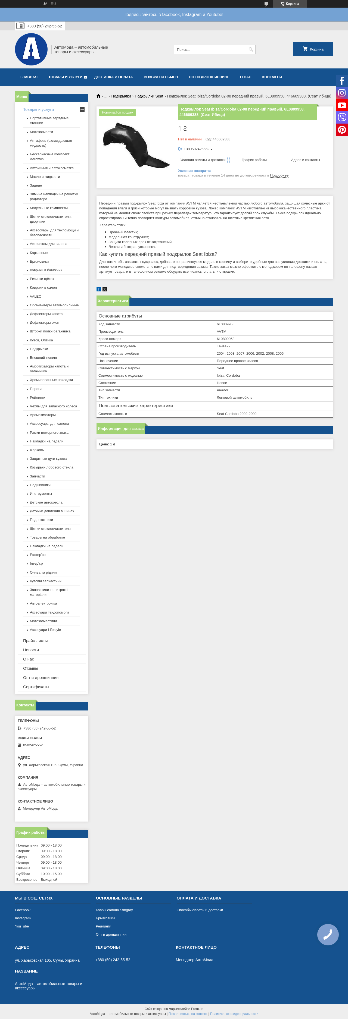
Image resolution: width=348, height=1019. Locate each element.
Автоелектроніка (43, 603)
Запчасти (37, 476)
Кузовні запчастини (45, 581)
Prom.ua (197, 1009)
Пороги (36, 389)
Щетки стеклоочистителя (50, 529)
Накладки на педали (46, 441)
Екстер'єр (38, 555)
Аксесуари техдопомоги (49, 612)
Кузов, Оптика (41, 340)
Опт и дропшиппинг (209, 77)
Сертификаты (36, 686)
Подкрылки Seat (149, 96)
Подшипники (40, 485)
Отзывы (30, 668)
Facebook (22, 910)
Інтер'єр (36, 563)
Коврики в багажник (46, 270)
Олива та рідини (43, 572)
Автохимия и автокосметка (52, 168)
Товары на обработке (47, 537)
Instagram (23, 918)
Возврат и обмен (161, 77)
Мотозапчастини (43, 621)
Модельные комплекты (49, 208)
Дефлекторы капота (46, 314)
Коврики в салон (43, 287)
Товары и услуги (65, 77)
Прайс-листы (35, 640)
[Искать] (251, 49)
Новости (31, 649)
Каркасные (39, 253)
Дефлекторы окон (44, 322)
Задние (36, 185)
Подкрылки (121, 96)
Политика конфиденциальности (234, 1014)
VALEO (35, 296)
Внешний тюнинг (43, 358)
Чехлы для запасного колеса (53, 406)
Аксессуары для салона (49, 424)
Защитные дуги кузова (48, 459)
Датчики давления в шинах (52, 511)
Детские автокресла (46, 502)
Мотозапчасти (41, 132)
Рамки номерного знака (49, 432)
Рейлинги (37, 397)
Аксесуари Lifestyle (45, 630)
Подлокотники (41, 520)
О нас (245, 77)
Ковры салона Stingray (114, 910)
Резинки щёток (42, 279)
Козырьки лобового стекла (51, 467)
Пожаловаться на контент (188, 1014)
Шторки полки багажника (50, 331)
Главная (29, 77)
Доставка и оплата (113, 77)
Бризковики (39, 261)
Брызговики (105, 918)
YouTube (22, 926)
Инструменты (41, 494)
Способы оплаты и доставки (200, 910)
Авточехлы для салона (48, 244)
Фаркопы (37, 450)
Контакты (272, 77)
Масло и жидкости (45, 177)
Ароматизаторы (43, 415)
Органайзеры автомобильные (54, 305)
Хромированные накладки (51, 380)
